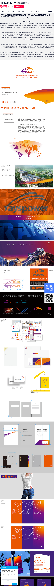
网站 (42, 11)
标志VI (8, 11)
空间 (23, 11)
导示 (28, 11)
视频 (19, 11)
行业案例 (49, 11)
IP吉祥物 (37, 11)
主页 (3, 11)
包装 (32, 11)
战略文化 (14, 11)
